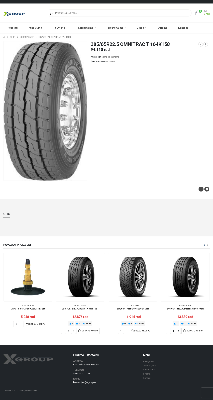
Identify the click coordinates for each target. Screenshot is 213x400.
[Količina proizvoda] (16, 324)
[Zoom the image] (28, 356)
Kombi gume (85, 27)
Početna (13, 27)
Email (206, 189)
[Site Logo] (14, 14)
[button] (203, 245)
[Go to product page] (28, 277)
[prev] (200, 44)
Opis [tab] (6, 214)
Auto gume (35, 27)
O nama (162, 27)
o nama (146, 374)
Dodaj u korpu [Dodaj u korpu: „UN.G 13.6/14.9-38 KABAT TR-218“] (37, 324)
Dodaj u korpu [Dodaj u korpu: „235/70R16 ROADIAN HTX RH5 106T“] (90, 331)
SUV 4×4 (60, 27)
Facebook (201, 189)
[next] (205, 44)
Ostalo (140, 27)
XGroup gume (28, 306)
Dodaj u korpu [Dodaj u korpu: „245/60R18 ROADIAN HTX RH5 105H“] (195, 331)
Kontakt (183, 27)
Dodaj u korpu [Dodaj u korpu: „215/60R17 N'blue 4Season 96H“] (142, 331)
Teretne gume (114, 27)
